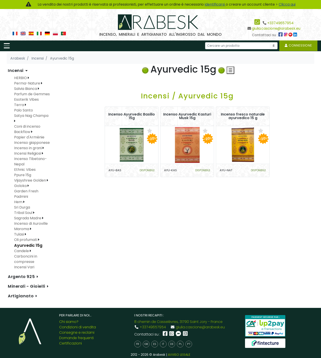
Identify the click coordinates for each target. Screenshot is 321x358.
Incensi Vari (24, 267)
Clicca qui (287, 4)
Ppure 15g (22, 175)
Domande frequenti (76, 337)
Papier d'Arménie (29, 137)
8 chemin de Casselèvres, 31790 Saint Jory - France (178, 321)
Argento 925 (22, 276)
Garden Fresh (26, 191)
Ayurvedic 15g (28, 245)
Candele (22, 250)
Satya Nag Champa (31, 115)
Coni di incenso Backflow (27, 129)
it (163, 344)
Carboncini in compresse (25, 259)
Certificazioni (70, 343)
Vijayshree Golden (30, 180)
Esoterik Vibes (26, 99)
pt (189, 344)
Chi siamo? (68, 321)
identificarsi (215, 4)
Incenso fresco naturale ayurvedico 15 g (243, 116)
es (154, 344)
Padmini (21, 196)
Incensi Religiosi (28, 153)
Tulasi (19, 234)
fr (137, 344)
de (172, 344)
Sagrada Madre (28, 218)
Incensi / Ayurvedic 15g (187, 96)
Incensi (16, 70)
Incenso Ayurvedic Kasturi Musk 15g (187, 116)
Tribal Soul (23, 212)
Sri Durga (22, 207)
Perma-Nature (27, 83)
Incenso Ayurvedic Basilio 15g (131, 116)
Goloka (21, 185)
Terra (19, 104)
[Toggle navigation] (7, 45)
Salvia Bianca (26, 88)
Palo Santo (23, 110)
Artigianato (21, 296)
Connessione (298, 45)
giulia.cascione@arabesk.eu (276, 28)
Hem (18, 202)
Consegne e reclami (76, 332)
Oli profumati (26, 239)
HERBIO (21, 77)
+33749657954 (280, 23)
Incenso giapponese (32, 142)
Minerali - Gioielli (27, 286)
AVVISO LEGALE (179, 354)
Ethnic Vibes (25, 169)
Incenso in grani (28, 148)
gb (146, 344)
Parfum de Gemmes (32, 94)
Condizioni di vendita (77, 327)
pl (180, 344)
